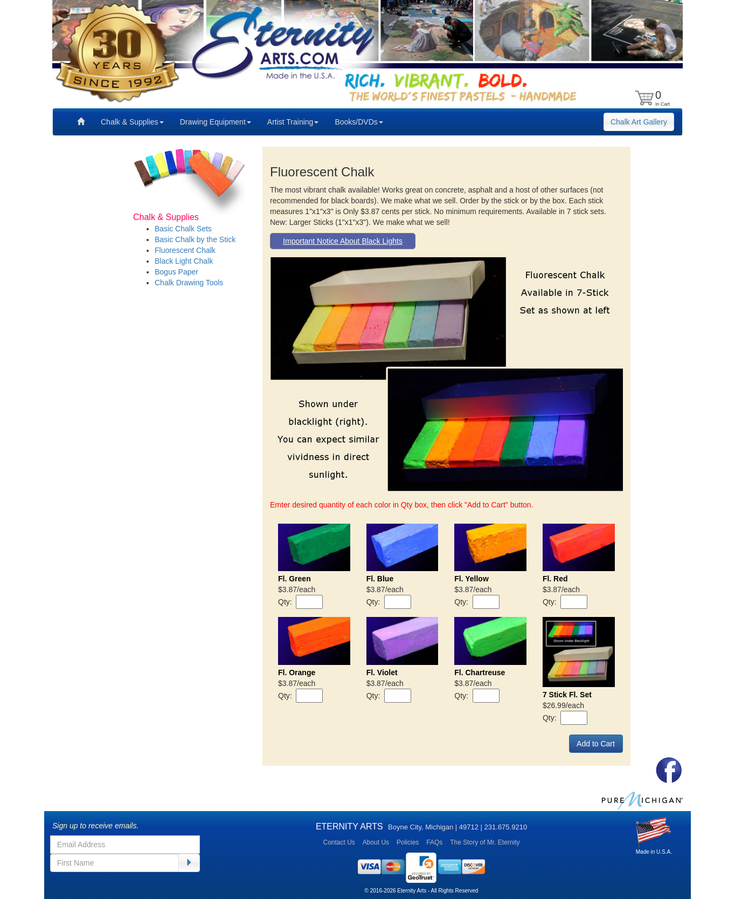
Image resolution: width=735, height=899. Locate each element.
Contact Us (339, 842)
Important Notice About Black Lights (343, 241)
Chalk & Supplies (132, 122)
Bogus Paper (176, 271)
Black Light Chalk (184, 261)
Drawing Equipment (215, 122)
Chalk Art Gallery (639, 122)
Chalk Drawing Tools (189, 282)
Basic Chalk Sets (183, 228)
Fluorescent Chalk (185, 250)
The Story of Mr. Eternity (484, 842)
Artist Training (293, 122)
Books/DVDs (359, 122)
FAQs (434, 842)
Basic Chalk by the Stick (195, 239)
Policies (408, 842)
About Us (376, 842)
